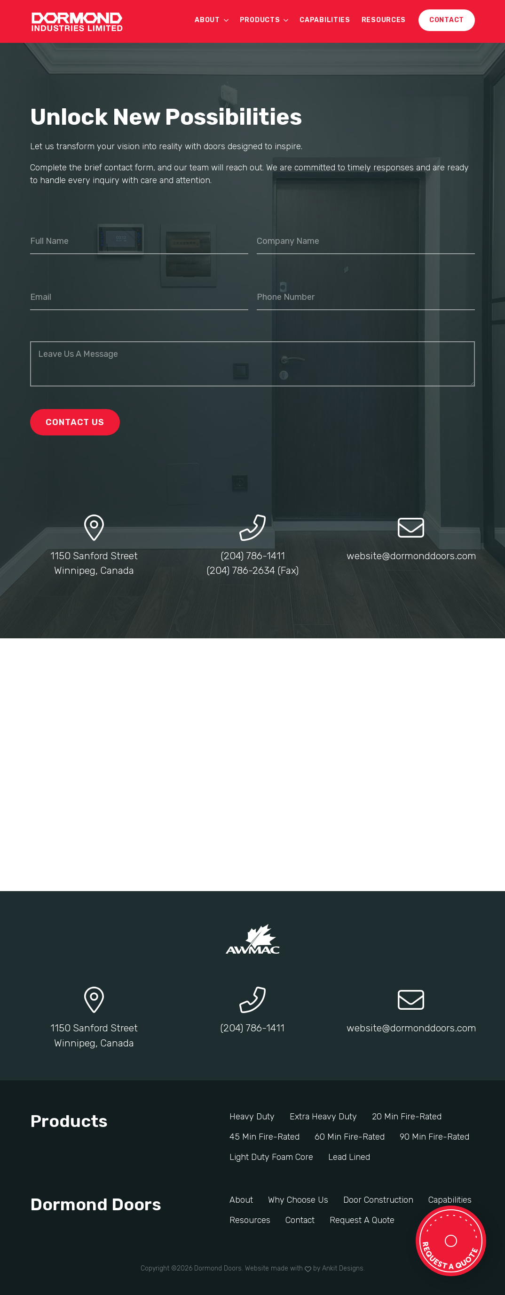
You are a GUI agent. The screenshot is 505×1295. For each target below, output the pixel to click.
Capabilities (325, 20)
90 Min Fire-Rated (434, 1137)
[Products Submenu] (287, 20)
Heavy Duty (252, 1116)
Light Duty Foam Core (271, 1157)
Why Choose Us (298, 1200)
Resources (384, 20)
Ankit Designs (342, 1268)
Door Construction (378, 1200)
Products (260, 20)
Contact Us (75, 422)
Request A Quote (362, 1220)
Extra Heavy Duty (323, 1116)
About (207, 20)
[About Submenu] (227, 20)
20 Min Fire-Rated (407, 1116)
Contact (300, 1220)
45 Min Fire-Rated (264, 1137)
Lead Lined (349, 1157)
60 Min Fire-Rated (350, 1137)
